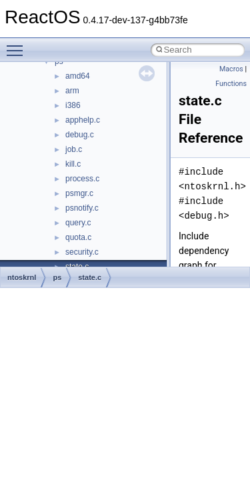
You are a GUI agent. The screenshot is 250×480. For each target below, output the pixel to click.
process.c (82, 178)
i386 (73, 105)
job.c (73, 149)
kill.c (73, 164)
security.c (82, 252)
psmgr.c (79, 193)
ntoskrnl (21, 277)
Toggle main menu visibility (18, 44)
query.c (78, 222)
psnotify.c (82, 208)
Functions (231, 83)
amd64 (77, 76)
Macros (231, 69)
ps (57, 277)
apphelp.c (82, 120)
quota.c (78, 237)
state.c (89, 277)
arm (72, 90)
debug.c (79, 134)
